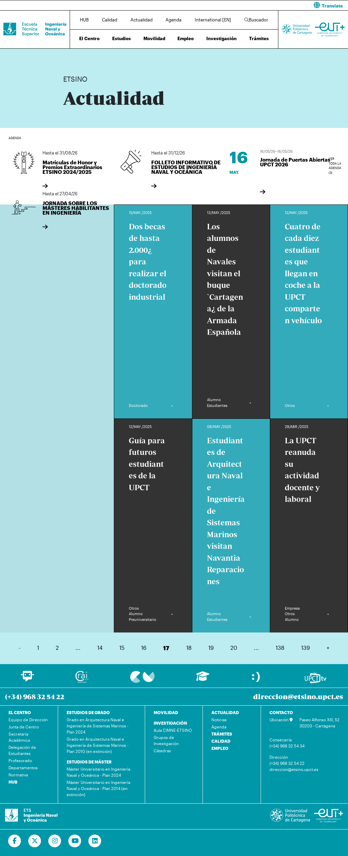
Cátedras (162, 750)
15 (121, 647)
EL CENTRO (19, 712)
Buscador (256, 19)
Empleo (185, 38)
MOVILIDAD (166, 712)
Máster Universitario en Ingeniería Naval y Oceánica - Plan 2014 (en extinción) (98, 788)
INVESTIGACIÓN (170, 723)
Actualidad (141, 19)
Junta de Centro (23, 726)
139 (305, 647)
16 (143, 647)
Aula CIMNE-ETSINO (173, 730)
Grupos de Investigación (166, 740)
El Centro (89, 38)
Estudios (121, 38)
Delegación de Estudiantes (22, 750)
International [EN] (213, 19)
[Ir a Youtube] (75, 841)
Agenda (173, 19)
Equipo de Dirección (28, 719)
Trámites (259, 38)
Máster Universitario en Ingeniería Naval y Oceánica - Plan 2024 (98, 772)
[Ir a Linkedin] (95, 841)
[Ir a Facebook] (14, 841)
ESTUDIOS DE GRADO (88, 712)
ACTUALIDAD (225, 712)
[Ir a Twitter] (35, 841)
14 (100, 647)
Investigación (221, 38)
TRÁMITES (221, 733)
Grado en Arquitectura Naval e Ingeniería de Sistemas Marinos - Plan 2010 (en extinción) (97, 745)
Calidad (109, 19)
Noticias (219, 719)
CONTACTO (281, 712)
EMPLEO (219, 748)
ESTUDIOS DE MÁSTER (89, 761)
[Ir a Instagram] (55, 841)
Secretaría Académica (19, 736)
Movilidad (154, 38)
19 (211, 647)
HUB (84, 19)
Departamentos (23, 767)
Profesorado (20, 760)
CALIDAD (220, 741)
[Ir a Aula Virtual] (202, 679)
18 (189, 647)
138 (280, 647)
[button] (263, 5)
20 (233, 647)
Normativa (18, 774)
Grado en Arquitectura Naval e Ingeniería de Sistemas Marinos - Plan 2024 (97, 725)
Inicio (68, 57)
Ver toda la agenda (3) (335, 162)
